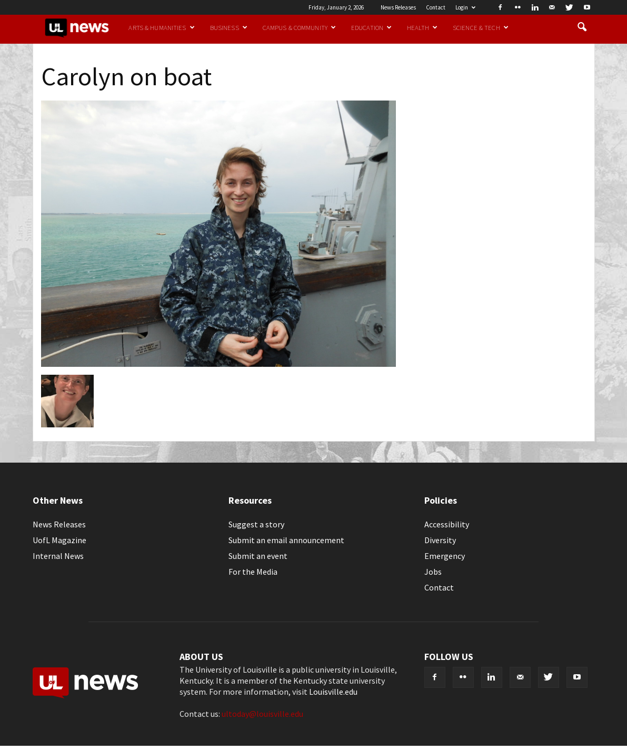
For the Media (252, 571)
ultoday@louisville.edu (262, 713)
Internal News (58, 556)
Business (228, 27)
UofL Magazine (59, 540)
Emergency (444, 556)
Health (422, 27)
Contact (435, 7)
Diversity (440, 540)
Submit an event (257, 556)
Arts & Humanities (161, 27)
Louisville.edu (333, 691)
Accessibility (446, 524)
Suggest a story (256, 524)
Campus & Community (299, 27)
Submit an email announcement (286, 540)
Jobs (433, 571)
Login (465, 7)
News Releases (398, 7)
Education (371, 27)
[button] (582, 27)
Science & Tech (481, 27)
